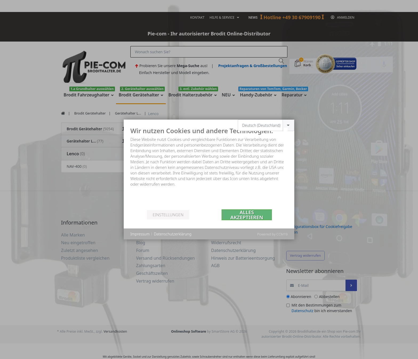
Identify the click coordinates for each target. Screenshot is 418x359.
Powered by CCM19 (272, 234)
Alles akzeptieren (246, 214)
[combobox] (266, 125)
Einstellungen (168, 214)
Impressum (140, 233)
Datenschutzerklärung (172, 233)
